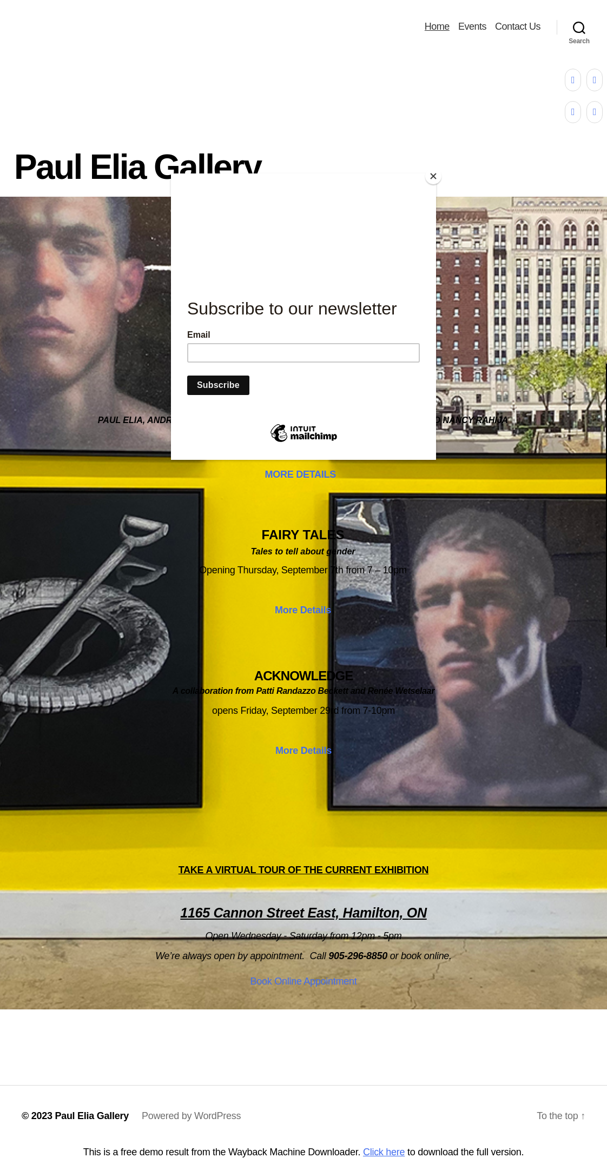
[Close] (433, 176)
